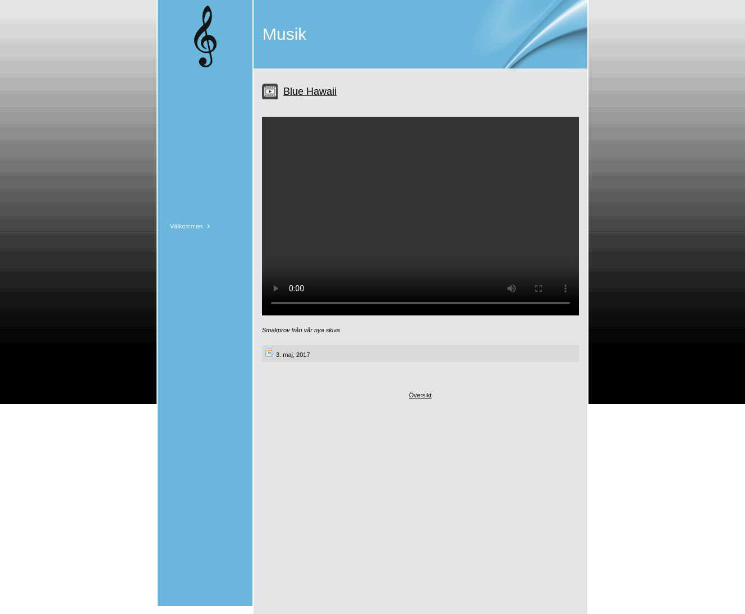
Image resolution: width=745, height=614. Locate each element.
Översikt (420, 395)
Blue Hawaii (310, 91)
